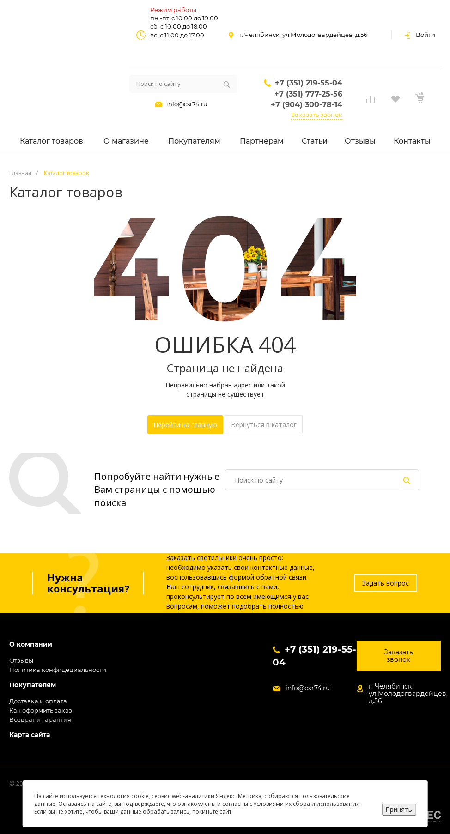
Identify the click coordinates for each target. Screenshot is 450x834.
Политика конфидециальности (57, 669)
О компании (30, 644)
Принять (398, 809)
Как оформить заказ (40, 710)
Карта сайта (29, 735)
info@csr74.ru (186, 104)
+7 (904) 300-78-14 (306, 104)
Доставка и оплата (38, 701)
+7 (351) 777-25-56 (308, 94)
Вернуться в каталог (264, 424)
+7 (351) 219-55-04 (308, 83)
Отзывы (21, 660)
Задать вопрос (385, 583)
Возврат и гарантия (40, 719)
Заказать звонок (316, 114)
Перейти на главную (185, 424)
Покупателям (32, 685)
